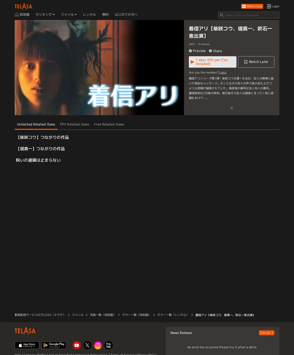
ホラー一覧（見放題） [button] (136, 315)
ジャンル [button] (78, 315)
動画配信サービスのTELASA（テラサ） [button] (40, 315)
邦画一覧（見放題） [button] (103, 315)
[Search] (248, 15)
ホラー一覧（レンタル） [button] (173, 315)
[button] (252, 6)
